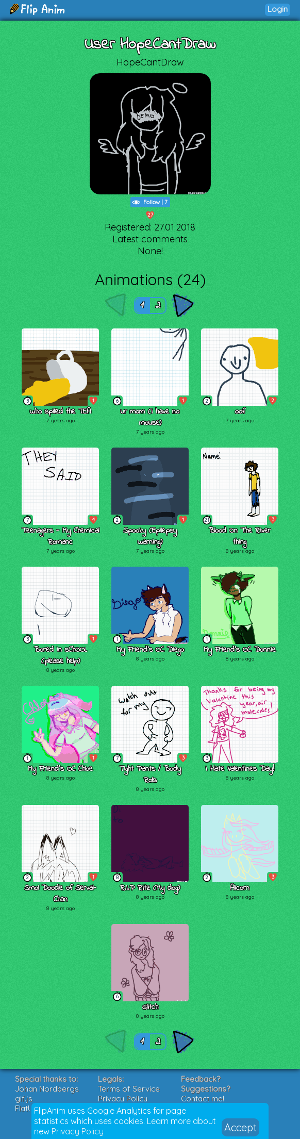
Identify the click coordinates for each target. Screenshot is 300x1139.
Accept (240, 1127)
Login (278, 9)
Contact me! (202, 1098)
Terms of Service (129, 1089)
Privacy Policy (78, 1131)
